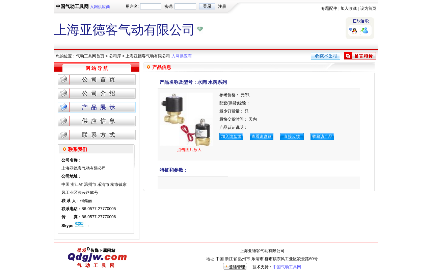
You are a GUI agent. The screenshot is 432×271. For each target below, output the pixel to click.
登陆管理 (237, 267)
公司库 (115, 56)
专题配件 (329, 8)
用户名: (132, 6)
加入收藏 (349, 8)
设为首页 (368, 8)
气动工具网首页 (90, 56)
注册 (222, 6)
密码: (168, 6)
